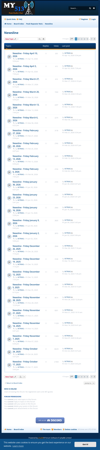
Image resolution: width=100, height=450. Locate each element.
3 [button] (81, 39)
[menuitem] (19, 19)
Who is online (10, 389)
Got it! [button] (85, 444)
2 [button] (78, 39)
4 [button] (84, 39)
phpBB (40, 438)
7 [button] (91, 39)
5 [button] (87, 39)
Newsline (11, 32)
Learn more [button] (18, 446)
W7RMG (21, 59)
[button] (72, 38)
